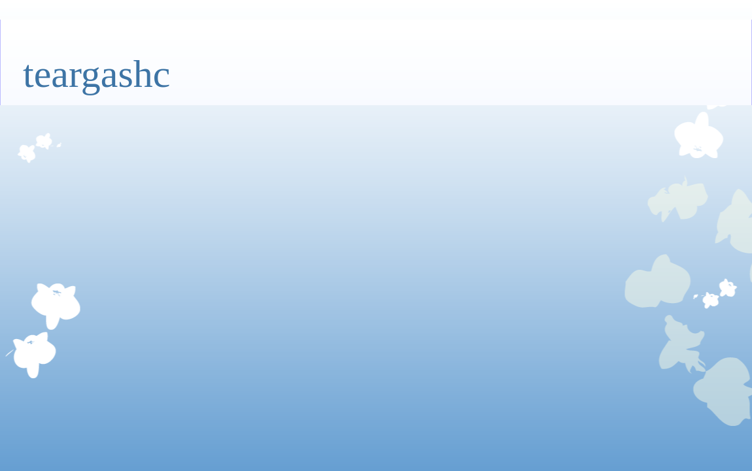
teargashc (96, 73)
